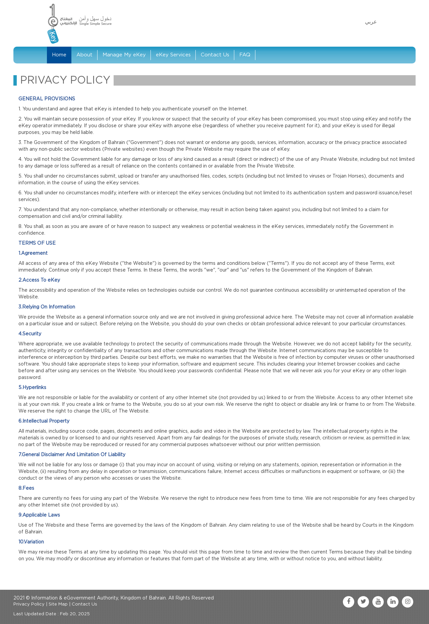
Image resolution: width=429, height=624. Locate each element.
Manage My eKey (124, 54)
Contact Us (215, 54)
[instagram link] (407, 602)
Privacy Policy (29, 604)
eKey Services (173, 54)
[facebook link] (348, 602)
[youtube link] (378, 602)
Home (59, 54)
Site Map (58, 604)
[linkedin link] (393, 602)
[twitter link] (363, 602)
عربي (371, 22)
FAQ (244, 54)
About (84, 54)
